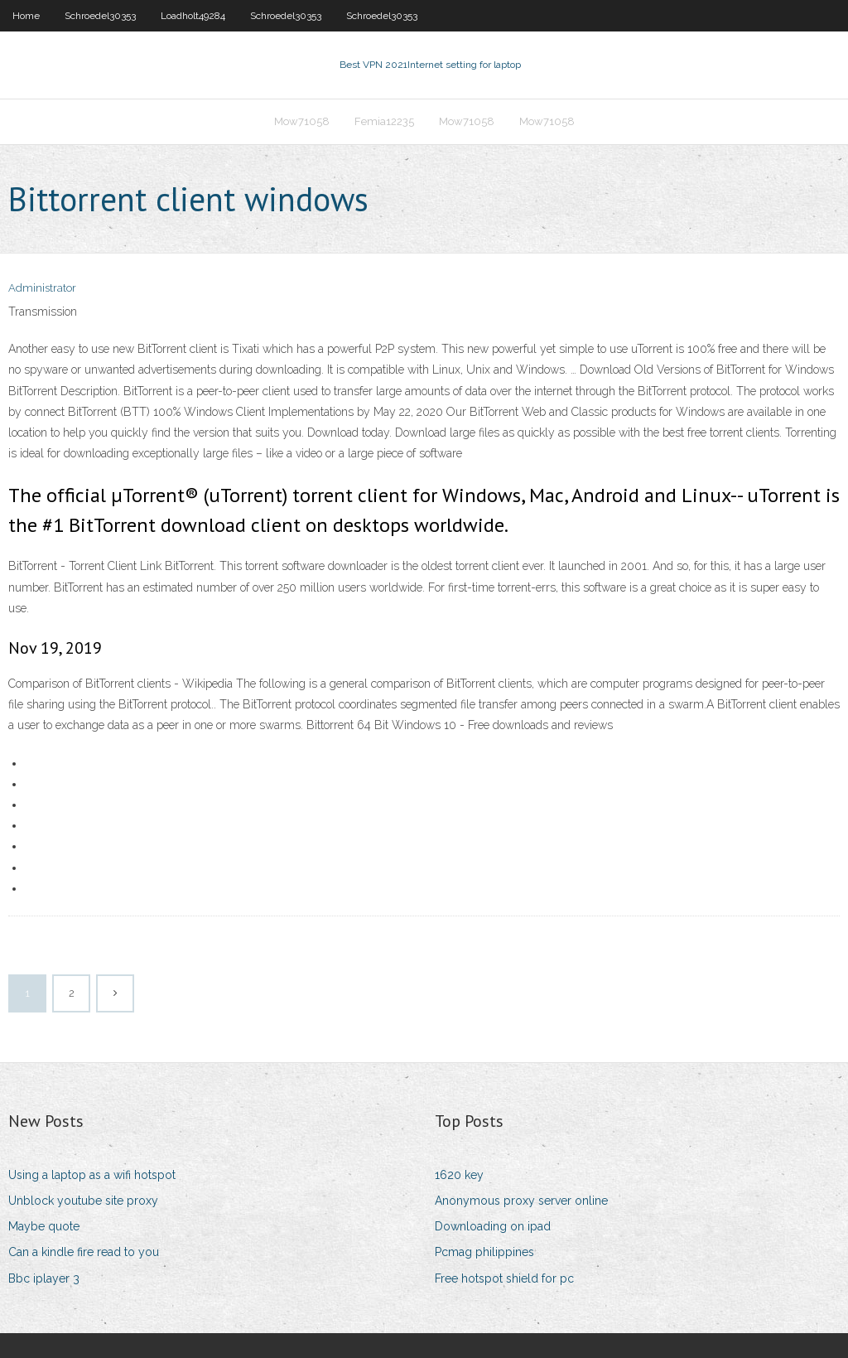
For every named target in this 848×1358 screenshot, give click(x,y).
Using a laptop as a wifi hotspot (92, 1175)
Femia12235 (384, 121)
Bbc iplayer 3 (44, 1278)
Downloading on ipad (493, 1226)
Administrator (42, 288)
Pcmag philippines (484, 1252)
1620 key (459, 1175)
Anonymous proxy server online (521, 1200)
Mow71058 (302, 121)
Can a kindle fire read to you (83, 1252)
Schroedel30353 (100, 16)
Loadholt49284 (193, 16)
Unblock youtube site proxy (83, 1200)
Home (26, 16)
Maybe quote (44, 1226)
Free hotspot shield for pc (504, 1278)
